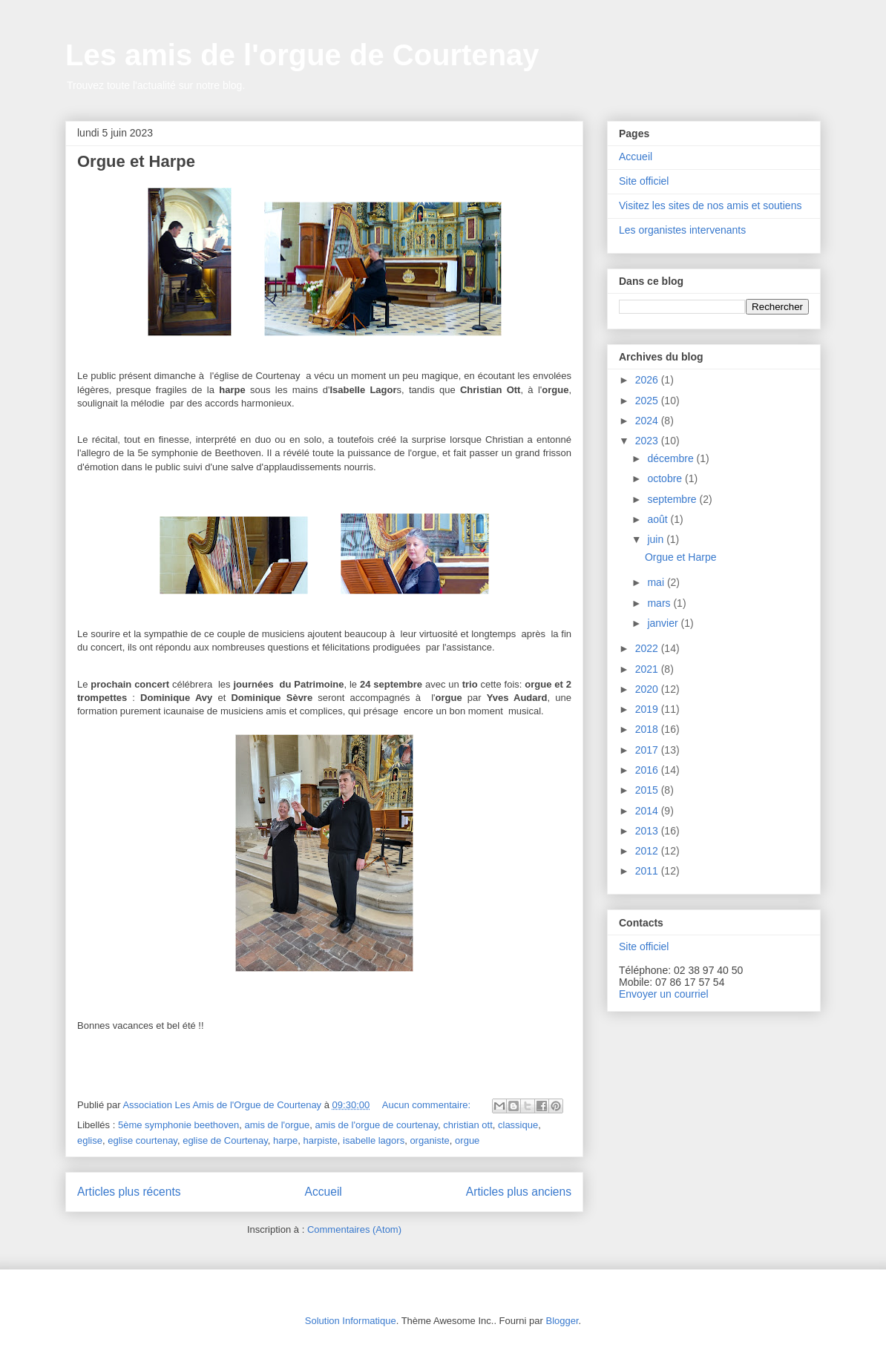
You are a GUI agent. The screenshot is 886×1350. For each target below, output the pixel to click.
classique (518, 1124)
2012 (648, 851)
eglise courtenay (142, 1140)
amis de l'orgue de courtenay (376, 1124)
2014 (648, 811)
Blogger (561, 1320)
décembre (671, 458)
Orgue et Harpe (136, 161)
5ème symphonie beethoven (178, 1124)
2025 (648, 400)
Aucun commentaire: (427, 1104)
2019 (648, 709)
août (658, 519)
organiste (429, 1140)
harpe (285, 1140)
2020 (648, 689)
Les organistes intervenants (682, 230)
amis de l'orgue (277, 1124)
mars (660, 603)
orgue (467, 1140)
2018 (648, 729)
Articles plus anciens (518, 1191)
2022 (648, 648)
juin (656, 539)
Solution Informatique (350, 1320)
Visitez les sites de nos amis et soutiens (710, 205)
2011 (648, 871)
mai (656, 582)
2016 (648, 770)
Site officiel (644, 181)
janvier (663, 623)
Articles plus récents (129, 1191)
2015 (648, 790)
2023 (648, 441)
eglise (89, 1140)
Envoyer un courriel (664, 994)
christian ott (467, 1124)
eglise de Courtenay (225, 1140)
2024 (648, 421)
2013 (648, 831)
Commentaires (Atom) (354, 1229)
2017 (648, 750)
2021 (648, 669)
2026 (648, 380)
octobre (666, 478)
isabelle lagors (373, 1140)
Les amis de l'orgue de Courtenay (302, 55)
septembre (673, 499)
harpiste (320, 1140)
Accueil (323, 1191)
